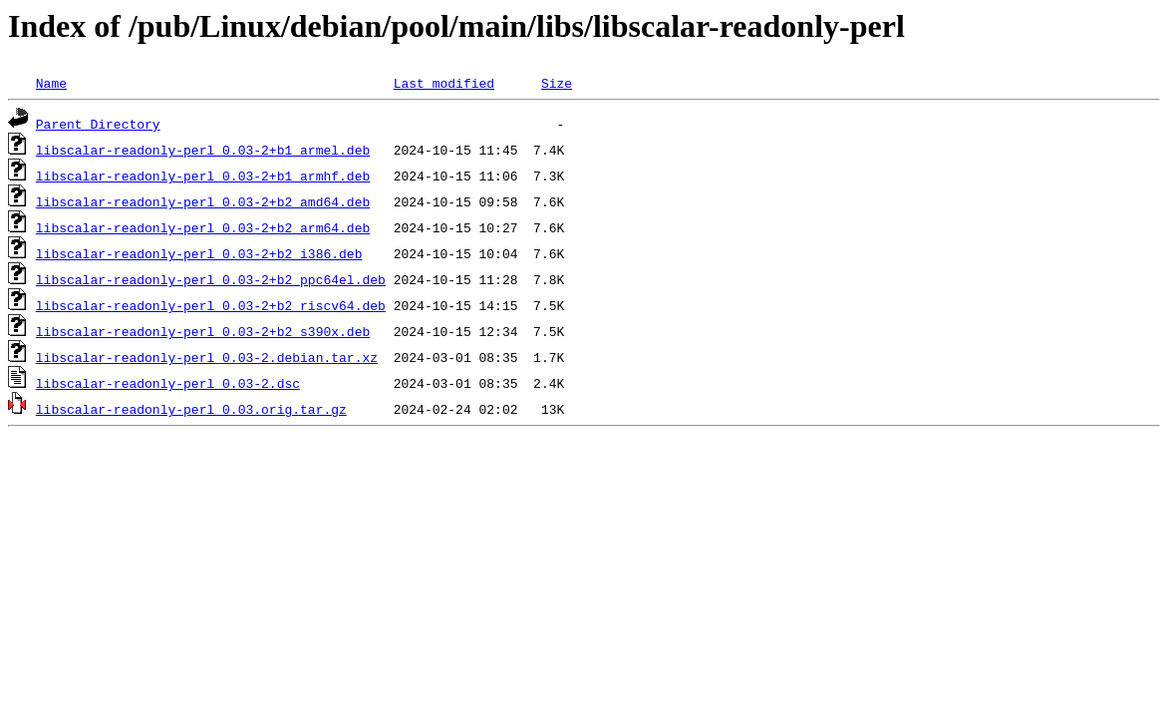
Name (51, 83)
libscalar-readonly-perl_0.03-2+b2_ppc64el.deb (211, 279)
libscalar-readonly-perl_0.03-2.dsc (168, 383)
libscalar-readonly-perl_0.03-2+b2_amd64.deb (203, 201)
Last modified (444, 83)
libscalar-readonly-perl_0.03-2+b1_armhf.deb (203, 175)
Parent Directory (98, 124)
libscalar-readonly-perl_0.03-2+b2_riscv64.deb (211, 305)
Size (556, 83)
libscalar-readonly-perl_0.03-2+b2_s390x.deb (203, 331)
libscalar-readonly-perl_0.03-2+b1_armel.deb (203, 150)
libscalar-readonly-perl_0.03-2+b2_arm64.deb (203, 227)
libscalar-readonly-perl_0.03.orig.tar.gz (191, 409)
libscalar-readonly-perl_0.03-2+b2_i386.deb (199, 253)
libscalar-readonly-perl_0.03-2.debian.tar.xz (207, 357)
